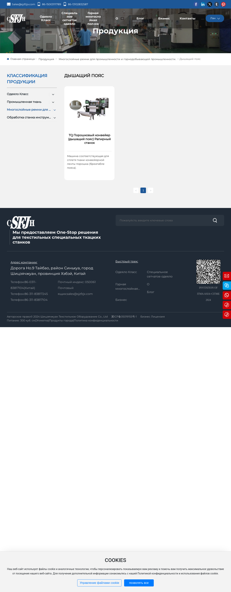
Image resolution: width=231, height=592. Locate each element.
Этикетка (42, 320)
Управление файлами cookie (99, 582)
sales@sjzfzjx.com (80, 294)
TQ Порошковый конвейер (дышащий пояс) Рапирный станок (89, 139)
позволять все (139, 582)
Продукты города (61, 320)
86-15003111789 (51, 4)
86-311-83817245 (36, 294)
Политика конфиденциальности (96, 320)
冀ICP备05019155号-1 (124, 316)
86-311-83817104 (36, 300)
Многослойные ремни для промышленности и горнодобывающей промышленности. (117, 59)
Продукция (115, 30)
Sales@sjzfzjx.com (23, 4)
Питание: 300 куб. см (21, 320)
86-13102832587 (78, 4)
